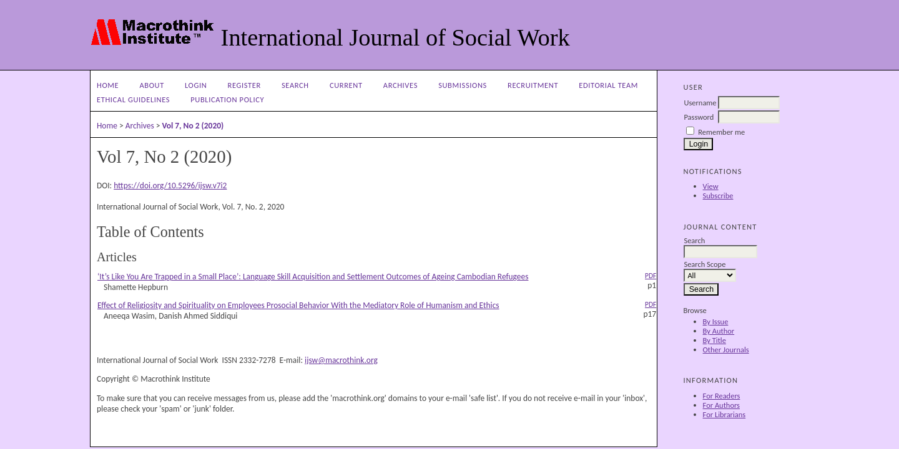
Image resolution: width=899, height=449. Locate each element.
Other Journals (726, 349)
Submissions (462, 85)
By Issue (716, 321)
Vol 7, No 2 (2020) (193, 125)
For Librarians (724, 414)
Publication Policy (227, 99)
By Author (719, 331)
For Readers (721, 395)
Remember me (721, 132)
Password (699, 117)
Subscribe (718, 195)
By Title (714, 340)
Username (700, 102)
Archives (400, 85)
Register (244, 85)
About (151, 85)
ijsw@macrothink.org (341, 360)
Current (346, 85)
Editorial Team (608, 85)
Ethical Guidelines (133, 99)
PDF (650, 275)
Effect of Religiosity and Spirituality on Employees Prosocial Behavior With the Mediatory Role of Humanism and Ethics (298, 305)
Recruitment (533, 85)
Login (196, 85)
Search (295, 85)
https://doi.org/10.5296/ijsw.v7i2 (170, 185)
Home (108, 85)
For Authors (721, 405)
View (711, 186)
